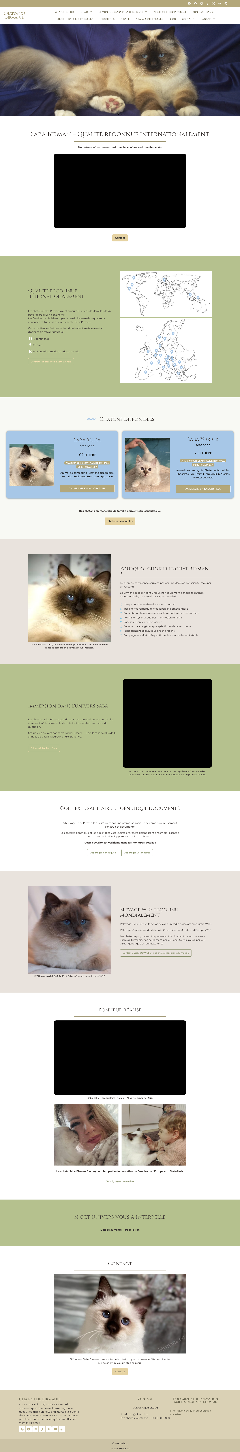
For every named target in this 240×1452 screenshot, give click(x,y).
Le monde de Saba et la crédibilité (123, 12)
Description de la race (114, 19)
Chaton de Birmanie (15, 15)
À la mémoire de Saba (149, 19)
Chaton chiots (65, 12)
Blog (172, 19)
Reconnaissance (120, 1447)
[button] (115, 114)
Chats (86, 12)
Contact (187, 19)
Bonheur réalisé (203, 12)
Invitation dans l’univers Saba (73, 19)
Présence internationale (169, 12)
